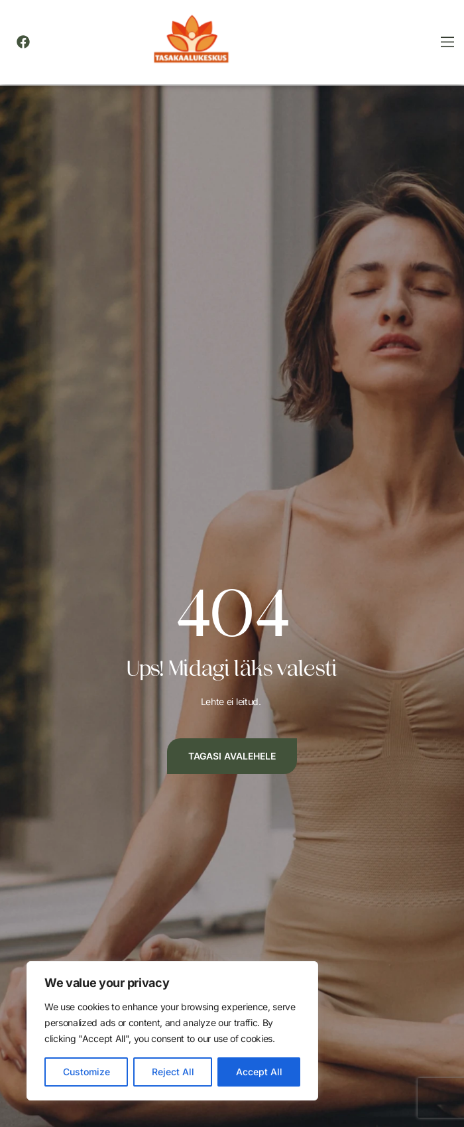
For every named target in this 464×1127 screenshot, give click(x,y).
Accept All (259, 1071)
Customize (86, 1071)
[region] (172, 1030)
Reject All (173, 1071)
